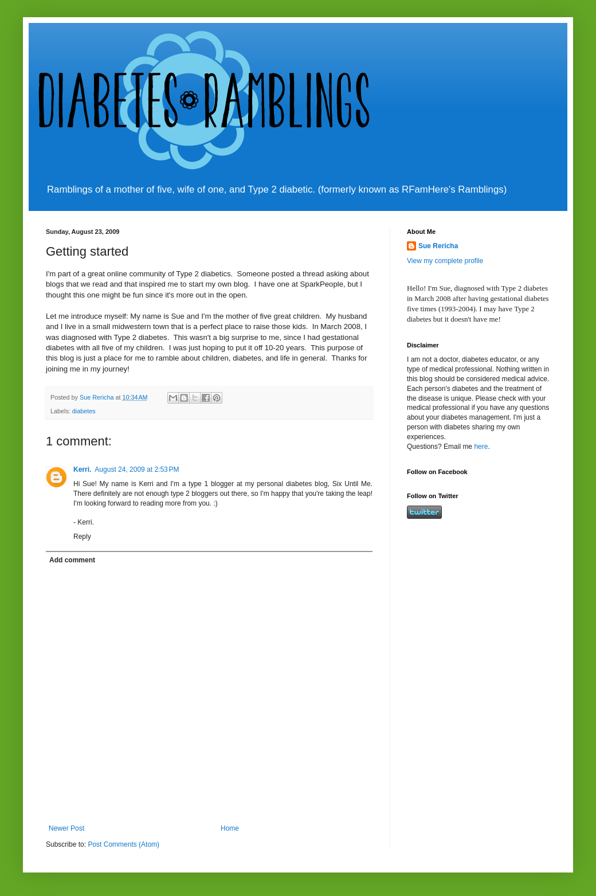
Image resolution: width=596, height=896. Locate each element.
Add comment (72, 560)
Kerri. (82, 469)
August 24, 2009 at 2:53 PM (137, 469)
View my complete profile (445, 261)
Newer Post (66, 828)
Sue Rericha (438, 246)
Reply (82, 537)
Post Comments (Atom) (123, 844)
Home (230, 828)
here (481, 447)
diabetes (84, 411)
